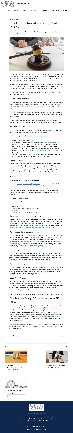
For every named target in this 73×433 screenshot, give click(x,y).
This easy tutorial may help (34, 246)
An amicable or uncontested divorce (36, 136)
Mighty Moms (57, 92)
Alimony (24, 10)
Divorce (62, 336)
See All (66, 346)
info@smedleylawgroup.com (37, 426)
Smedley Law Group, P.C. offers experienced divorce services (28, 227)
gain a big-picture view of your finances (28, 184)
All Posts (8, 10)
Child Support (44, 10)
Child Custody (33, 10)
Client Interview (55, 10)
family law (20, 308)
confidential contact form (49, 316)
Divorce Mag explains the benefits (47, 150)
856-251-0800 (23, 4)
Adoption (16, 10)
